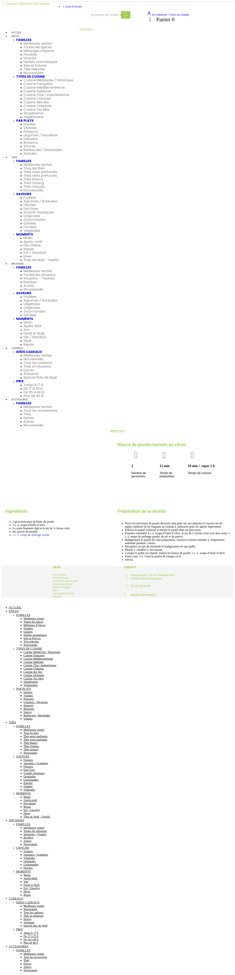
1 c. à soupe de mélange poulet (30, 534)
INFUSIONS (17, 264)
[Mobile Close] (3, 601)
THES (14, 157)
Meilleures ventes (38, 43)
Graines (30, 58)
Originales (32, 216)
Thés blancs (33, 179)
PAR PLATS (25, 120)
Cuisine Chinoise (37, 98)
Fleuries (30, 205)
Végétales (32, 230)
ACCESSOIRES (19, 399)
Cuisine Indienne (37, 91)
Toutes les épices (38, 47)
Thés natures (34, 186)
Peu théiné (32, 245)
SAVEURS (23, 194)
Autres (29, 285)
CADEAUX (17, 348)
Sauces (30, 146)
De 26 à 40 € (34, 392)
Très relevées (34, 69)
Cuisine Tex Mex (36, 109)
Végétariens (34, 117)
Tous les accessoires (40, 410)
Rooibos (30, 282)
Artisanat (31, 373)
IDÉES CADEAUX (29, 351)
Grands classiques (39, 212)
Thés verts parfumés (40, 175)
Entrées (30, 124)
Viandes (30, 128)
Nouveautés (33, 72)
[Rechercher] (125, 15)
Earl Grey (31, 208)
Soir (27, 329)
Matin (28, 238)
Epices (29, 370)
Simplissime (33, 113)
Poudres (30, 54)
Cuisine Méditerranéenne (44, 87)
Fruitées (30, 197)
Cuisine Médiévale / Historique (48, 80)
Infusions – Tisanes (39, 278)
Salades (30, 153)
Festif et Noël (34, 333)
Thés (27, 414)
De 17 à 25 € (33, 388)
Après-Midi (32, 326)
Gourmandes (34, 219)
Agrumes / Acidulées (41, 201)
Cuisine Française (38, 83)
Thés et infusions (37, 366)
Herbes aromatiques (40, 61)
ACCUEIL (16, 32)
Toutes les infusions (39, 274)
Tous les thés (34, 168)
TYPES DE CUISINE (30, 76)
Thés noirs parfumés (40, 172)
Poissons (31, 131)
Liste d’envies (72, 6)
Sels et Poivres (35, 65)
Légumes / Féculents (41, 135)
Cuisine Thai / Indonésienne (46, 94)
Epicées (30, 223)
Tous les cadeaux (38, 362)
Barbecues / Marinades (43, 150)
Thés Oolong (34, 183)
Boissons (31, 142)
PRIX (20, 381)
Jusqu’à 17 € (34, 384)
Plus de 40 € (34, 395)
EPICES (15, 36)
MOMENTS (24, 234)
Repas (29, 249)
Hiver (28, 256)
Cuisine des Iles (36, 102)
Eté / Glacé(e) (35, 252)
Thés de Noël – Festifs (41, 260)
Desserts (31, 139)
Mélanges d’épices (39, 50)
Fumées (30, 227)
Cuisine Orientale (38, 106)
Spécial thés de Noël (40, 377)
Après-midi (33, 241)
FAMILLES (23, 39)
